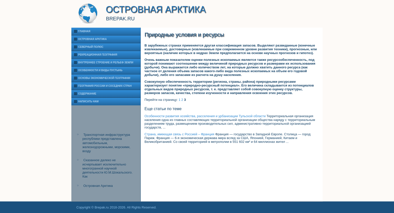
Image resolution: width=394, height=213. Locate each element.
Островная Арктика (92, 39)
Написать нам (88, 101)
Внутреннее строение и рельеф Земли (105, 62)
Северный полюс (91, 47)
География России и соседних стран (105, 85)
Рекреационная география (97, 54)
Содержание (87, 93)
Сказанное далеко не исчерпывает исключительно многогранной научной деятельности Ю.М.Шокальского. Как (107, 168)
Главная (84, 31)
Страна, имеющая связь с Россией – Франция (179, 134)
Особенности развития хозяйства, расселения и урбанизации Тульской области (205, 116)
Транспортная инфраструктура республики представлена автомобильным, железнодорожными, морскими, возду (106, 143)
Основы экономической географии (104, 78)
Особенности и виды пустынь (100, 70)
